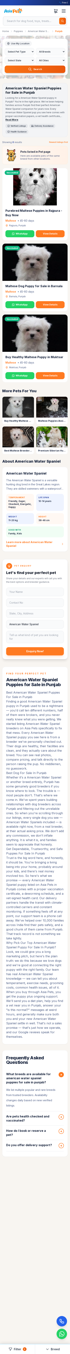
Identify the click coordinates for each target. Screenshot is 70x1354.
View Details (50, 233)
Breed (53, 1349)
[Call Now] (62, 1321)
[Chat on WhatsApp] (62, 1334)
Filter (18, 1349)
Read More (11, 119)
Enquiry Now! (35, 651)
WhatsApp (20, 233)
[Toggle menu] (63, 11)
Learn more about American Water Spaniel (35, 543)
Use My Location (18, 43)
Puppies (18, 31)
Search (35, 69)
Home (5, 31)
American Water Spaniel (39, 31)
